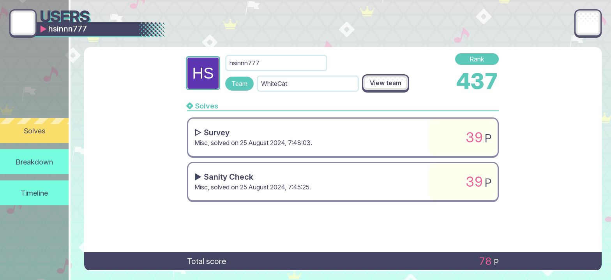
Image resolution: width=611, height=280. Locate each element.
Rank (477, 59)
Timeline (34, 193)
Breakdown (34, 162)
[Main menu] (588, 22)
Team (239, 84)
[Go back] (23, 22)
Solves (34, 130)
